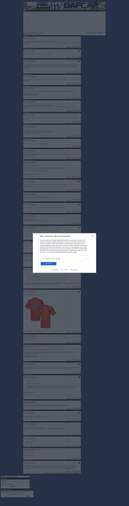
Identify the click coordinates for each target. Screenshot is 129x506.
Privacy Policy (73, 269)
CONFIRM (48, 263)
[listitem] (64, 258)
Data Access (64, 269)
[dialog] (64, 253)
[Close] (93, 236)
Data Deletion (55, 269)
